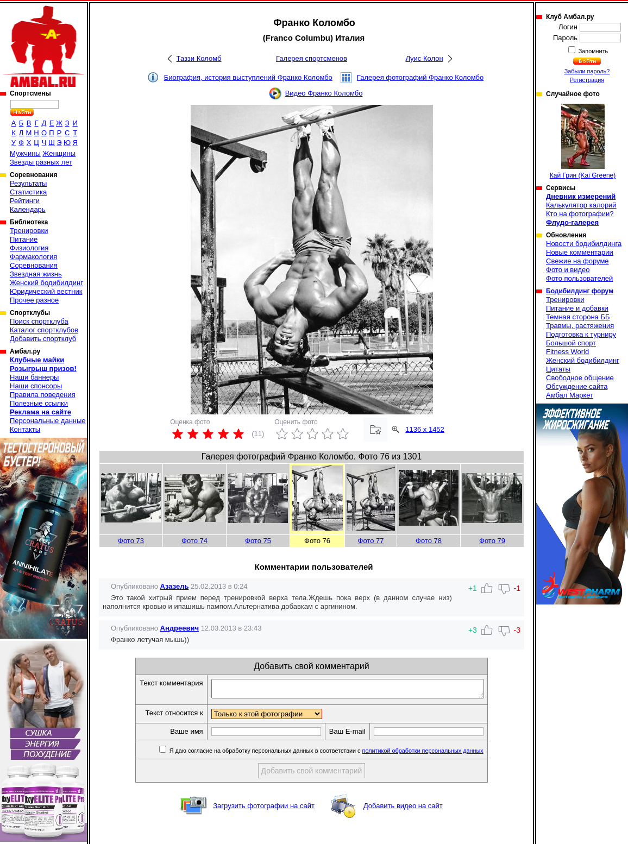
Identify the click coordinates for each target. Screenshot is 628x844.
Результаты (28, 183)
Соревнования (34, 265)
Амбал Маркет (569, 395)
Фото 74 (194, 541)
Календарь (28, 209)
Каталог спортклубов (44, 330)
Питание (23, 239)
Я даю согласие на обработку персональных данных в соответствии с (342, 754)
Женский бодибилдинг (46, 283)
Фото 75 (258, 541)
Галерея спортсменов (311, 58)
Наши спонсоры (36, 386)
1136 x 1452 (424, 429)
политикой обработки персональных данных (439, 754)
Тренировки (29, 230)
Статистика (28, 192)
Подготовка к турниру (581, 334)
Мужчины (25, 153)
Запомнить (592, 51)
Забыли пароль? (587, 71)
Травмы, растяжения (580, 326)
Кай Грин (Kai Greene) (583, 141)
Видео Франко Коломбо (324, 93)
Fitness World (567, 352)
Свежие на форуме (577, 261)
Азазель (174, 586)
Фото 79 (492, 541)
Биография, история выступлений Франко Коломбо (248, 77)
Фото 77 (371, 541)
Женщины (59, 153)
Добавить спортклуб (43, 339)
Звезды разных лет (41, 162)
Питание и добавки (577, 308)
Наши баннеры (34, 377)
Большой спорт (571, 343)
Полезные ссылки (39, 403)
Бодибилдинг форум (579, 291)
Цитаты (558, 369)
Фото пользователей (579, 278)
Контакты (25, 429)
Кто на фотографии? (580, 214)
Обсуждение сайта (576, 386)
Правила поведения (43, 394)
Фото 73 (131, 541)
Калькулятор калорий (581, 205)
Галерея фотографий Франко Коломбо (420, 77)
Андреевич (179, 628)
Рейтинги (25, 201)
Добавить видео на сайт (403, 809)
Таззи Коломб (199, 58)
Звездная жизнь (36, 274)
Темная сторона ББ (578, 317)
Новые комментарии (579, 252)
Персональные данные (48, 421)
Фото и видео (568, 270)
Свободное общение (580, 378)
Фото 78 (429, 541)
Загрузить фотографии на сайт (264, 809)
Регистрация (587, 80)
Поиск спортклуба (39, 321)
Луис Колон (424, 58)
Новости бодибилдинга (583, 244)
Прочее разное (34, 300)
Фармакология (33, 257)
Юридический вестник (46, 291)
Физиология (29, 248)
